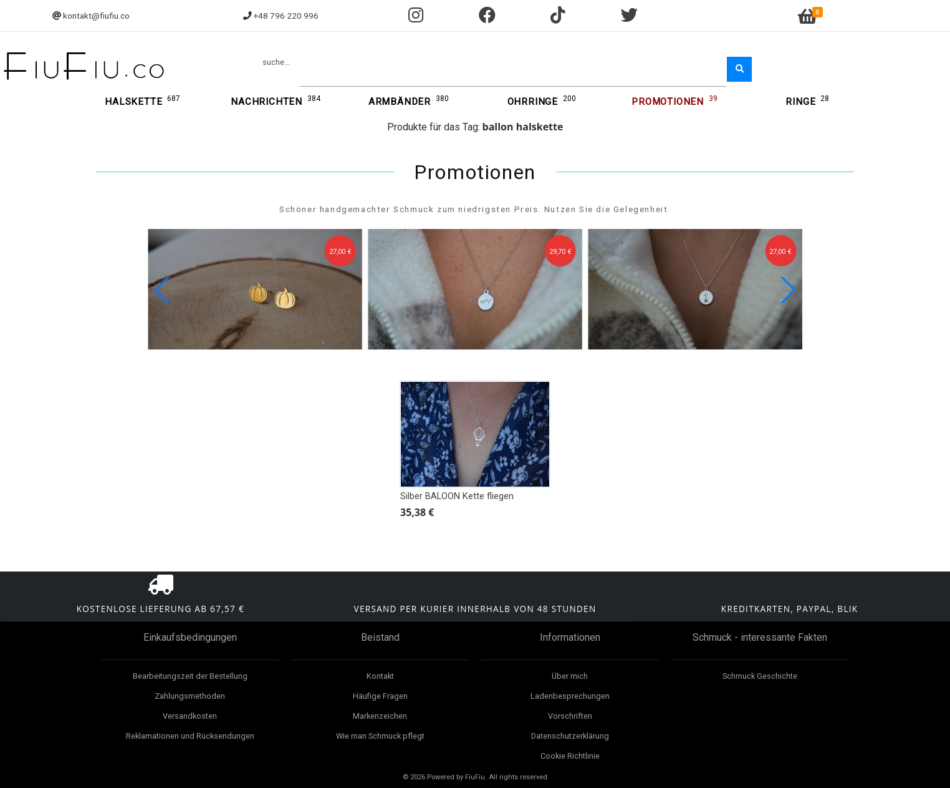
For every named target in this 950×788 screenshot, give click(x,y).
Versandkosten (190, 716)
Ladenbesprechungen (570, 696)
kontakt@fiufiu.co (96, 16)
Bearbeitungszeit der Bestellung (190, 676)
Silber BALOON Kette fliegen (457, 496)
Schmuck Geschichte (759, 676)
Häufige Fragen (380, 696)
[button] (787, 290)
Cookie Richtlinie (570, 756)
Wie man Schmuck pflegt (380, 736)
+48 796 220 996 (286, 16)
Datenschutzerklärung (570, 736)
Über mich (570, 676)
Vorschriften (570, 716)
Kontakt (380, 676)
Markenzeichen (380, 716)
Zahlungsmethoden (190, 696)
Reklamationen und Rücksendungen (190, 736)
